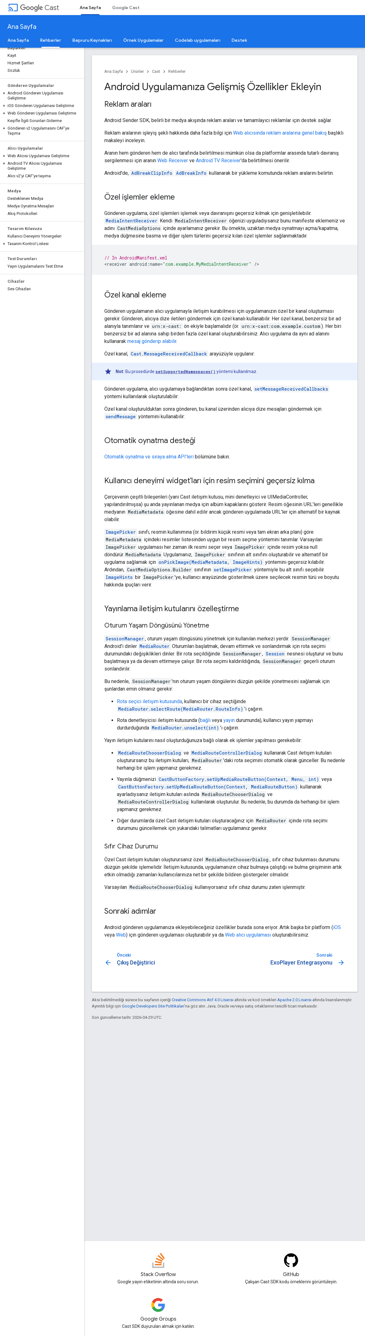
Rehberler (176, 71)
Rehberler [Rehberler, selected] (50, 40)
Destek (239, 40)
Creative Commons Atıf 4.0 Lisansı (202, 999)
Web (121, 935)
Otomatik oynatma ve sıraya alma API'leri (149, 457)
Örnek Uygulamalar (143, 40)
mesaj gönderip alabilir (151, 341)
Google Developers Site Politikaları (153, 1006)
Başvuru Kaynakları (92, 40)
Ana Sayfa (22, 27)
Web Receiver (172, 160)
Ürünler (137, 71)
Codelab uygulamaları (197, 40)
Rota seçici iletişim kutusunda (149, 701)
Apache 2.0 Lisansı (294, 999)
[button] (41, 95)
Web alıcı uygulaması (248, 935)
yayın (229, 720)
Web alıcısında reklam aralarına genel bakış (280, 133)
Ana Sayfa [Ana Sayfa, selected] (90, 7)
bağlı (205, 720)
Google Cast (125, 7)
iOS (337, 927)
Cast (39, 7)
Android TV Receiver (218, 160)
